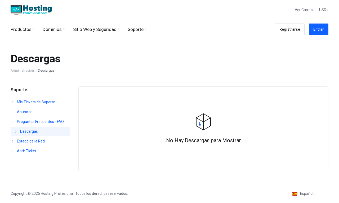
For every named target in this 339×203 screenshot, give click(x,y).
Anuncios (22, 112)
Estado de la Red (28, 141)
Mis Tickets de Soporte (33, 102)
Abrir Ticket (23, 151)
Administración (22, 70)
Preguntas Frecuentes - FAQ (37, 121)
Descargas (26, 131)
